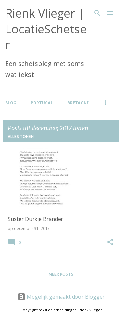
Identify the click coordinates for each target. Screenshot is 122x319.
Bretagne (78, 103)
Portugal (42, 103)
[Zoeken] (97, 13)
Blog (10, 103)
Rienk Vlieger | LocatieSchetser (46, 29)
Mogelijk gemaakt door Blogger (61, 296)
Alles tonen (21, 136)
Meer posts (61, 274)
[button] (110, 242)
